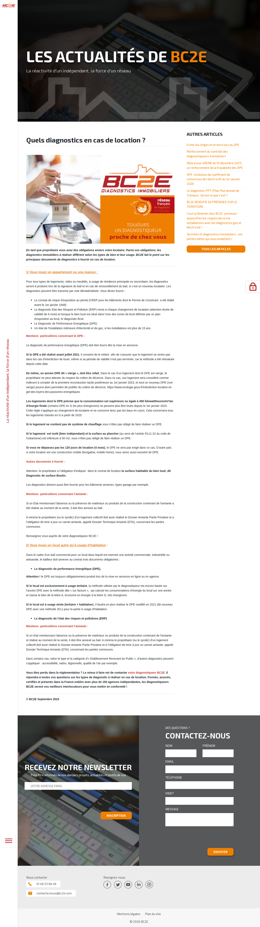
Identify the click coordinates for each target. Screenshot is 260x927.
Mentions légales (128, 914)
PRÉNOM (209, 745)
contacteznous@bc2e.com (54, 893)
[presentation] (55, 802)
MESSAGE (172, 809)
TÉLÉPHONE (173, 777)
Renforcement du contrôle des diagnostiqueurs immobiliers (207, 154)
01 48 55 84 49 (46, 884)
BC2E (144, 921)
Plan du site (153, 914)
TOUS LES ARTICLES (216, 249)
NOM (168, 745)
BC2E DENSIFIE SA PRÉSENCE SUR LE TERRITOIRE (212, 204)
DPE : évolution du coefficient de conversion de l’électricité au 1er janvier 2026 (213, 179)
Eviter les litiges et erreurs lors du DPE (213, 145)
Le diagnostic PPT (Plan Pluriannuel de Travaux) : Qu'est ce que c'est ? (213, 193)
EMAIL (169, 761)
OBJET (169, 793)
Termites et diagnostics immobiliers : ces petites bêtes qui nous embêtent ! (215, 236)
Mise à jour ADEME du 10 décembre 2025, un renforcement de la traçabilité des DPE (215, 165)
